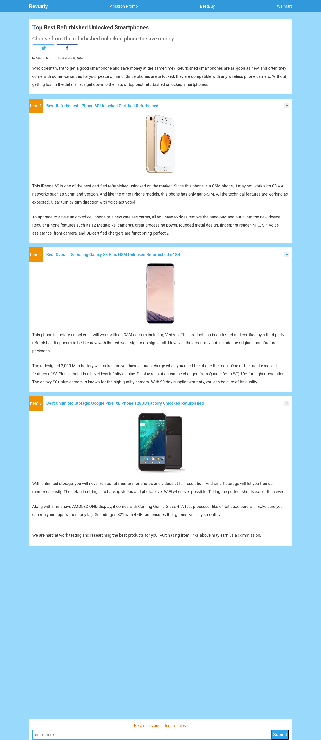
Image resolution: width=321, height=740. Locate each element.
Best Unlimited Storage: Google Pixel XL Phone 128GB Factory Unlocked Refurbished (125, 403)
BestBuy (207, 6)
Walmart (284, 6)
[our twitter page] (43, 48)
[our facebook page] (67, 48)
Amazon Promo (124, 6)
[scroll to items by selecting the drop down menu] (286, 105)
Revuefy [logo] (38, 6)
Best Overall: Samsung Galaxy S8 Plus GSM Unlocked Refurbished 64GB (113, 254)
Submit (280, 734)
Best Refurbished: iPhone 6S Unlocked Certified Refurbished (102, 105)
